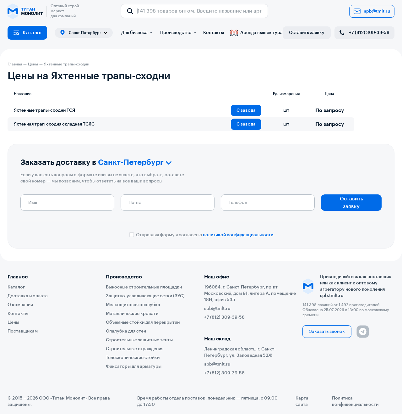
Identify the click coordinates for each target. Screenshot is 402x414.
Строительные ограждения (134, 349)
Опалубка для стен (126, 331)
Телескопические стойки (133, 357)
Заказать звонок (327, 331)
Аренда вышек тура (256, 32)
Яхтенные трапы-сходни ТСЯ (44, 110)
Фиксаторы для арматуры (133, 366)
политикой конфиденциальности (238, 235)
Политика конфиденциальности (355, 401)
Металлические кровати (132, 313)
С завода (246, 110)
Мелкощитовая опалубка (133, 305)
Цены (13, 322)
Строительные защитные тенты (139, 340)
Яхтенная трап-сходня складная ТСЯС (54, 124)
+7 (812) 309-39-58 (363, 32)
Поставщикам (23, 331)
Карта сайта (302, 401)
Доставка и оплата (28, 296)
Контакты (213, 33)
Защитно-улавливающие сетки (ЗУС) (145, 296)
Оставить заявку (306, 33)
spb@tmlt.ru (371, 11)
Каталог (27, 32)
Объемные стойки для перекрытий (143, 322)
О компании (20, 305)
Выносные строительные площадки (144, 287)
